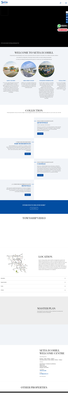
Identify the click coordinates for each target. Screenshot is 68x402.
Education (3, 278)
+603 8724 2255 (43, 370)
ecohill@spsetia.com (44, 373)
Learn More (40, 133)
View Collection (34, 208)
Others (2, 290)
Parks (2, 286)
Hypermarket (3, 282)
